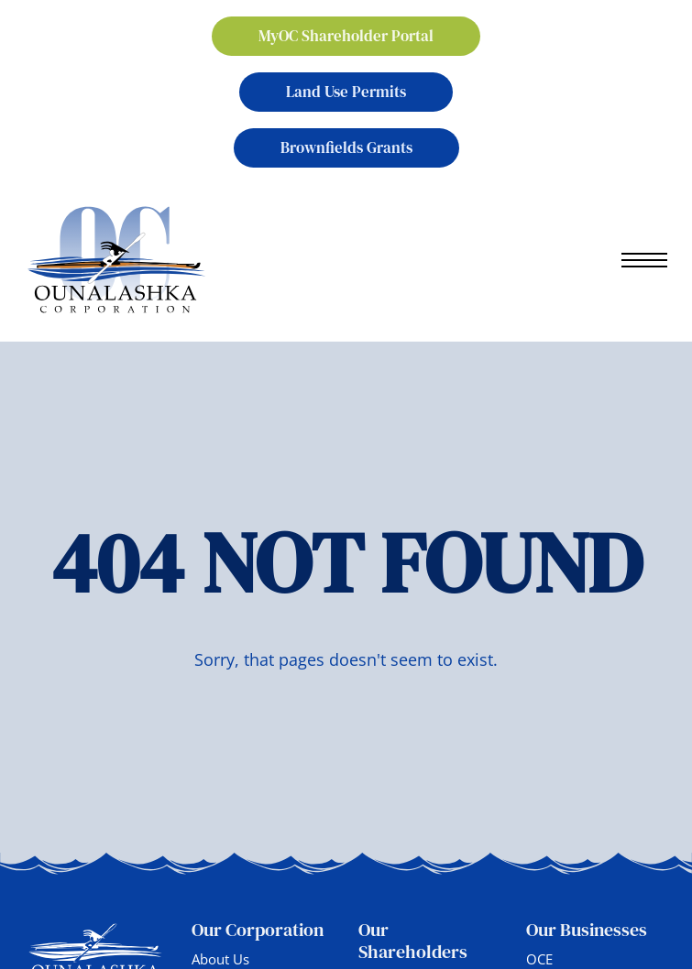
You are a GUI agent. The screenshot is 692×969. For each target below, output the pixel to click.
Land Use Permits (346, 92)
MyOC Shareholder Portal (346, 36)
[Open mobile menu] (644, 260)
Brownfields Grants (346, 147)
